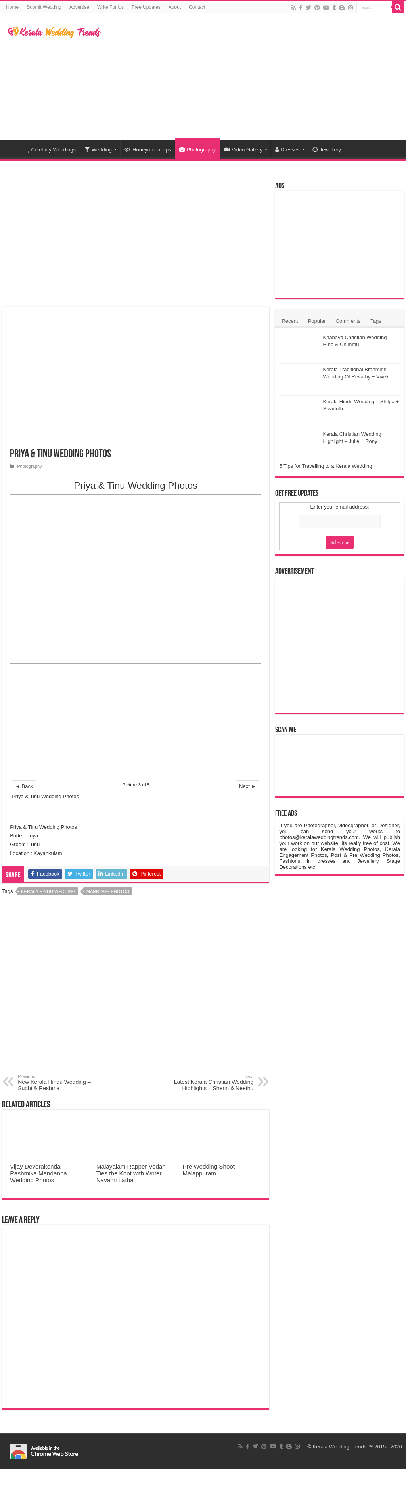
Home (12, 7)
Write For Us (110, 7)
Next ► (247, 786)
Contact (197, 7)
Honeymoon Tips (147, 150)
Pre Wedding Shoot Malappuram (209, 1170)
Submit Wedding (44, 7)
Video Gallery (243, 150)
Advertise (79, 7)
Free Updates (146, 7)
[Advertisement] (253, 76)
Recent (290, 321)
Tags (375, 321)
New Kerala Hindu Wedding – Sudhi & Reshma (58, 1082)
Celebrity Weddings (51, 150)
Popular (317, 321)
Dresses (287, 150)
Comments (348, 321)
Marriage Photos (107, 891)
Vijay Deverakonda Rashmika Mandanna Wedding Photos (38, 1173)
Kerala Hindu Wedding (48, 891)
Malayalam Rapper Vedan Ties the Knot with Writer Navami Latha (131, 1173)
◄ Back (24, 786)
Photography (197, 150)
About (175, 7)
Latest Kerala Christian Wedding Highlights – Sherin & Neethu (212, 1082)
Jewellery (326, 150)
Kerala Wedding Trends (340, 1447)
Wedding (98, 150)
